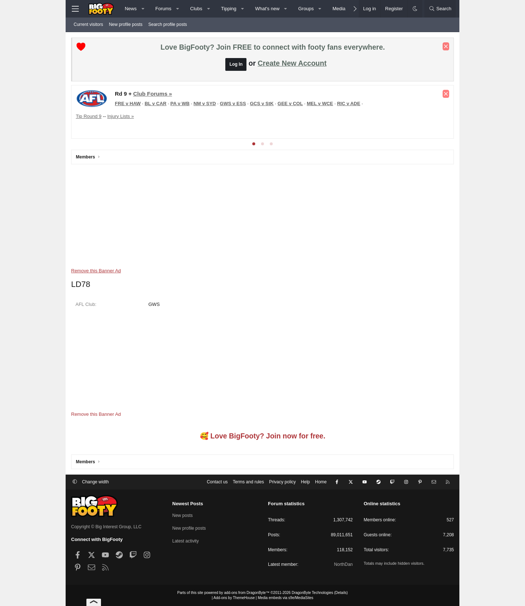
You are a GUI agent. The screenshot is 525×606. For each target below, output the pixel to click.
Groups (306, 8)
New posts (182, 515)
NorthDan (343, 564)
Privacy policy (282, 481)
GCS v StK (261, 103)
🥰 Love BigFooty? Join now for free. (263, 436)
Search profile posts (167, 24)
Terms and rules (248, 481)
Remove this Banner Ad (96, 270)
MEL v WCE (320, 103)
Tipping (228, 8)
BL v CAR (156, 103)
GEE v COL (290, 103)
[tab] (253, 143)
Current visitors (88, 24)
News (131, 8)
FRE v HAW (128, 103)
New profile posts (126, 24)
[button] (142, 9)
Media (338, 8)
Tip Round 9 (88, 116)
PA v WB (180, 103)
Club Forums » (152, 94)
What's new (267, 8)
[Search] (440, 9)
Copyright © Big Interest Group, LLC (106, 526)
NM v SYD (205, 103)
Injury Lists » (120, 116)
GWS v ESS (233, 103)
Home (321, 481)
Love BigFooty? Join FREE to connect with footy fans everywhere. (272, 47)
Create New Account (292, 63)
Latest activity (185, 541)
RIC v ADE (348, 103)
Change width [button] (95, 481)
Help (305, 481)
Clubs (196, 8)
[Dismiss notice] (446, 46)
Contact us (217, 481)
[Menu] (75, 8)
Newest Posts (187, 503)
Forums (163, 8)
